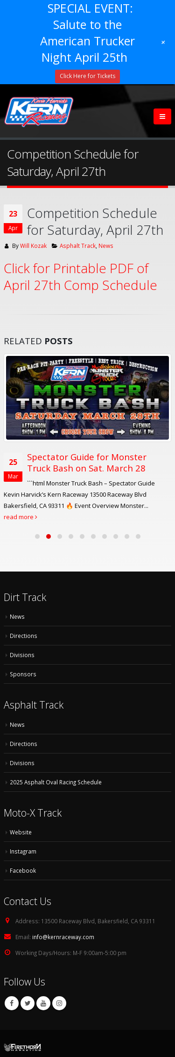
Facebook (12, 1003)
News (105, 245)
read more (20, 517)
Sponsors (23, 674)
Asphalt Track (78, 245)
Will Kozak (33, 245)
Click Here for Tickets (87, 76)
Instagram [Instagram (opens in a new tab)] (23, 851)
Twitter (28, 1003)
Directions (23, 635)
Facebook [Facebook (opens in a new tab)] (23, 870)
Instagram (59, 1003)
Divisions (22, 655)
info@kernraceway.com (63, 937)
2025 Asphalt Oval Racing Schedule (56, 782)
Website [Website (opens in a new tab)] (21, 832)
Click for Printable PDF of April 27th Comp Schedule (80, 276)
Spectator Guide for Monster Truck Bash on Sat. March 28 (87, 462)
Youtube (43, 1003)
